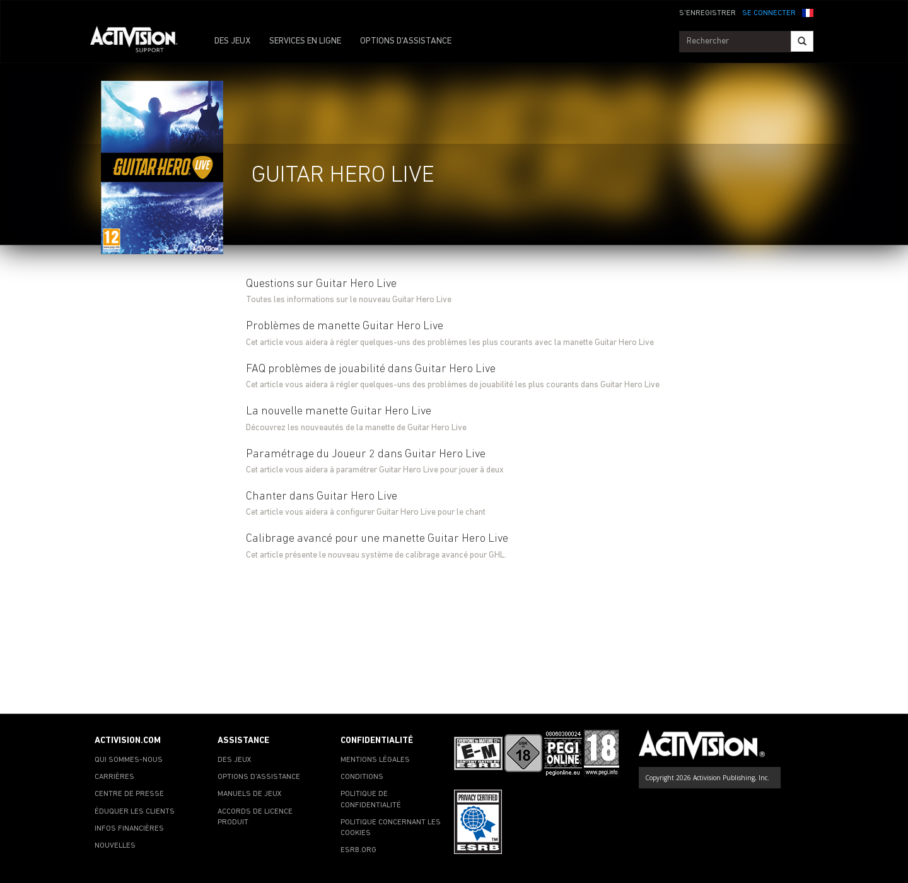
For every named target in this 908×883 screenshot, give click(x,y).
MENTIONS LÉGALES (375, 760)
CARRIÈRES (114, 777)
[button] (807, 12)
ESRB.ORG (358, 850)
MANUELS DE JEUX (250, 794)
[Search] (802, 41)
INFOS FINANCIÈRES (129, 829)
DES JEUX (232, 41)
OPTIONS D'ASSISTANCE (405, 41)
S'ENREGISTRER (707, 13)
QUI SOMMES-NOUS (129, 760)
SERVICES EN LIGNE (305, 41)
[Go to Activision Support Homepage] (140, 41)
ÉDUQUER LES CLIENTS (135, 812)
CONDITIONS (361, 777)
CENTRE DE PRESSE (129, 794)
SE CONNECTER (769, 13)
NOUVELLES (115, 846)
